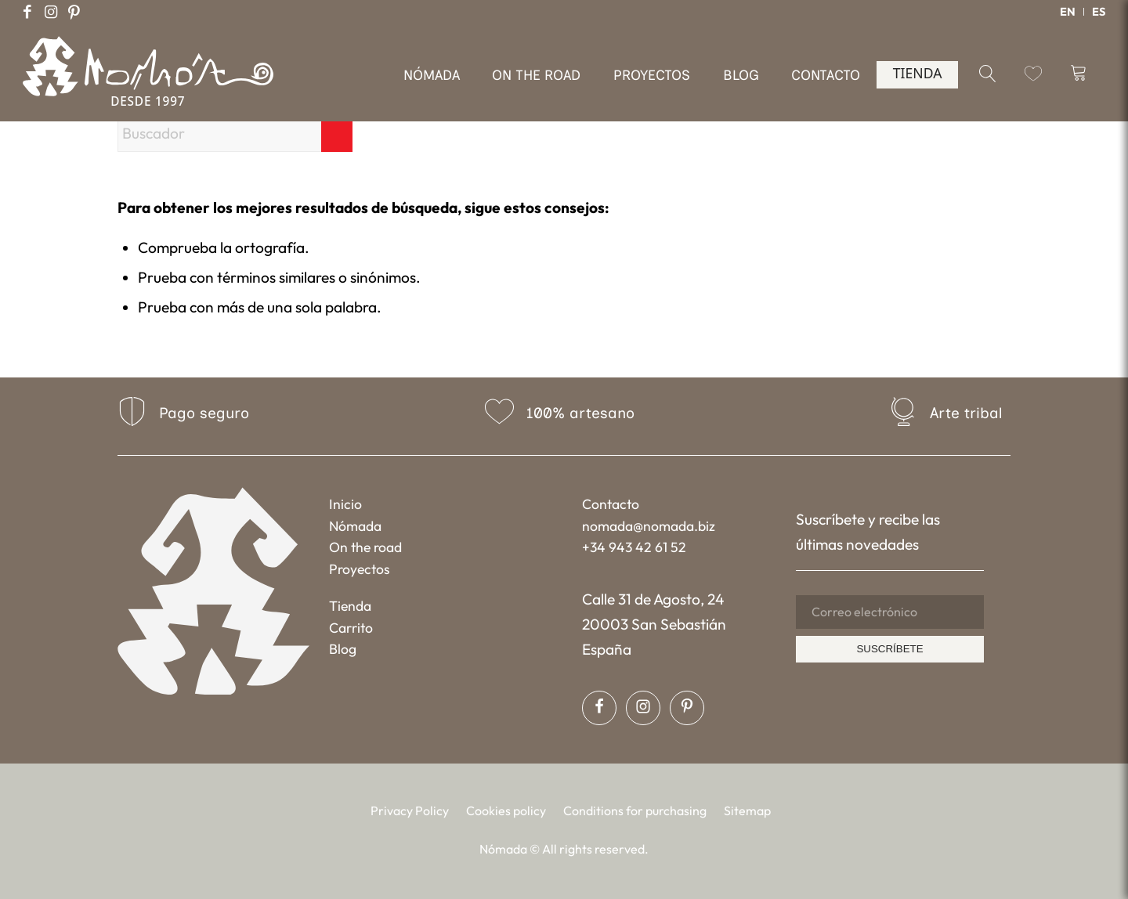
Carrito (351, 628)
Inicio (345, 504)
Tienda (350, 606)
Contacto (610, 504)
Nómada (355, 526)
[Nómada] (148, 85)
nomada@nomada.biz (648, 526)
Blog (342, 649)
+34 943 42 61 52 (634, 547)
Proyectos (359, 569)
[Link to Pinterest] (74, 11)
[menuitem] (1068, 12)
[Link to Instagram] (51, 11)
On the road (365, 547)
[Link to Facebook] (27, 11)
